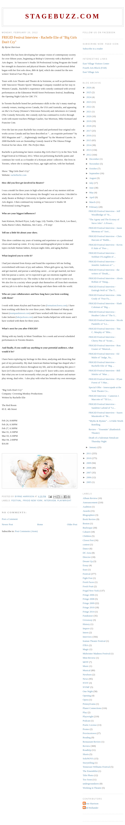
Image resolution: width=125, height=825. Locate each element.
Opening (87, 695)
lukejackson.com (24, 317)
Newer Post (7, 524)
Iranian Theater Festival (94, 641)
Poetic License (90, 725)
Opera (86, 699)
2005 (89, 482)
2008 (89, 467)
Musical (86, 670)
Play (85, 712)
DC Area (87, 552)
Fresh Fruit (88, 586)
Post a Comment (10, 519)
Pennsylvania (89, 704)
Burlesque (87, 527)
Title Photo (88, 775)
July (91, 183)
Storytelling (88, 762)
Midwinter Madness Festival (96, 653)
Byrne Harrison (91, 803)
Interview (50, 501)
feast (85, 569)
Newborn (87, 674)
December (94, 159)
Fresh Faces (88, 582)
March (92, 202)
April (92, 197)
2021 (89, 111)
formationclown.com (57, 305)
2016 (89, 135)
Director (87, 557)
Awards (86, 511)
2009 (89, 463)
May (91, 192)
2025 (89, 92)
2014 (89, 145)
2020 (89, 116)
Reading (87, 737)
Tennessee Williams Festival (96, 766)
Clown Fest (88, 540)
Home (40, 524)
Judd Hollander (91, 807)
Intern (85, 632)
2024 (89, 97)
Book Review (89, 519)
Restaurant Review (92, 741)
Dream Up (88, 561)
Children (87, 536)
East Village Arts (91, 72)
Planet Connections (92, 708)
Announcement (90, 502)
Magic (86, 649)
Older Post (72, 524)
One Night (88, 691)
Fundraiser (88, 615)
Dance (86, 548)
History (86, 624)
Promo (86, 729)
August (93, 178)
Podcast (86, 720)
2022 (89, 106)
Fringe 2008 (88, 599)
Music (86, 666)
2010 (89, 458)
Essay (85, 565)
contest (86, 544)
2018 (89, 126)
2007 (89, 472)
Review (86, 746)
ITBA (85, 645)
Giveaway (87, 620)
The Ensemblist (90, 771)
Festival (16, 501)
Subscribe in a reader (93, 48)
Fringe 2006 (88, 594)
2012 (89, 154)
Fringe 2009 (88, 603)
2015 (89, 140)
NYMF (86, 687)
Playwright (64, 501)
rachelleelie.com (18, 175)
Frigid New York (33, 501)
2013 (89, 150)
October (93, 168)
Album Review (90, 498)
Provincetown (89, 733)
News (85, 678)
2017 (89, 130)
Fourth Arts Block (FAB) (95, 67)
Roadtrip (87, 750)
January (93, 447)
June (91, 187)
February (94, 207)
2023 (89, 102)
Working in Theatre (92, 787)
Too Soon (87, 779)
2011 (89, 453)
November (94, 163)
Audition (87, 506)
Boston (86, 523)
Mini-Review (89, 657)
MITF (85, 662)
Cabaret (86, 531)
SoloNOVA (88, 758)
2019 (89, 121)
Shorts (86, 754)
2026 (89, 87)
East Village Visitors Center (96, 63)
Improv (86, 628)
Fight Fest (87, 578)
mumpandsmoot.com (20, 313)
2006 (89, 477)
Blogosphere (89, 515)
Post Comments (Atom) (26, 531)
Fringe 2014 (88, 611)
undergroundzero (91, 783)
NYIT (85, 682)
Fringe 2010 (88, 607)
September (94, 173)
